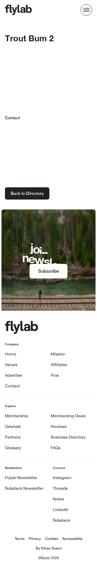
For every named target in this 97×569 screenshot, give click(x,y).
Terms (20, 539)
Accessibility (72, 539)
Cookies (51, 539)
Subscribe (48, 271)
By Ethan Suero (49, 548)
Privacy (35, 539)
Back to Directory (27, 193)
